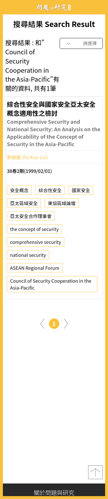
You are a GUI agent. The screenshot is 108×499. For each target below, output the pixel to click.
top (95, 472)
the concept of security (34, 231)
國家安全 (81, 192)
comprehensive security (35, 244)
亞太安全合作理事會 (31, 218)
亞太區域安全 (24, 205)
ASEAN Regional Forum (34, 269)
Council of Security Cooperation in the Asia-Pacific (50, 286)
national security (28, 257)
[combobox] (81, 44)
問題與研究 (54, 7)
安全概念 (19, 192)
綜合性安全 (50, 192)
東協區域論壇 (61, 205)
